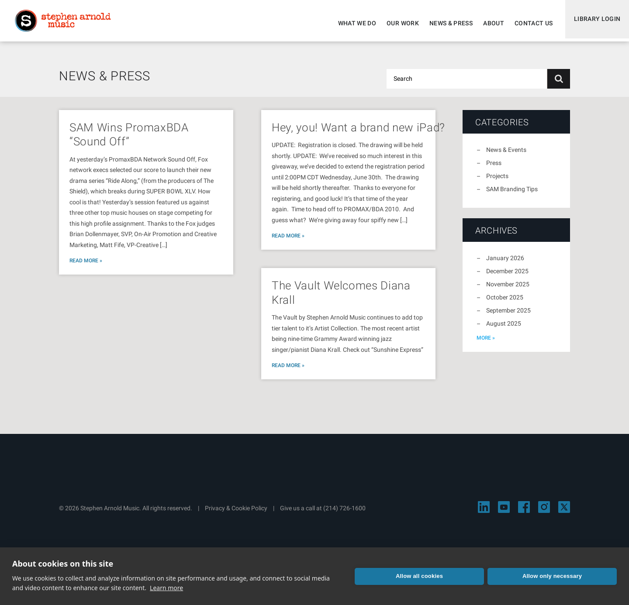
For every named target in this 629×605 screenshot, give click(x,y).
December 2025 (507, 276)
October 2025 (504, 302)
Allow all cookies (419, 576)
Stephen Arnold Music (66, 23)
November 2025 (507, 289)
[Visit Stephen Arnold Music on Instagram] (544, 512)
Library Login (595, 23)
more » (486, 343)
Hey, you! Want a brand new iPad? (358, 132)
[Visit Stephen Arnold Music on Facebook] (524, 512)
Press (493, 168)
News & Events (506, 154)
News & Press (447, 23)
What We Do (353, 23)
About (489, 23)
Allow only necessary (552, 576)
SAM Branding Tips (512, 194)
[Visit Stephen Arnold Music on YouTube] (504, 512)
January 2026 (505, 263)
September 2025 (508, 315)
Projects (497, 181)
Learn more (166, 588)
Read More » (85, 266)
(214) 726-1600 (344, 513)
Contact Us (530, 23)
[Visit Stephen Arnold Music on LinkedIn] (484, 512)
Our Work (399, 23)
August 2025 (503, 328)
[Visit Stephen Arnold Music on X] (564, 512)
